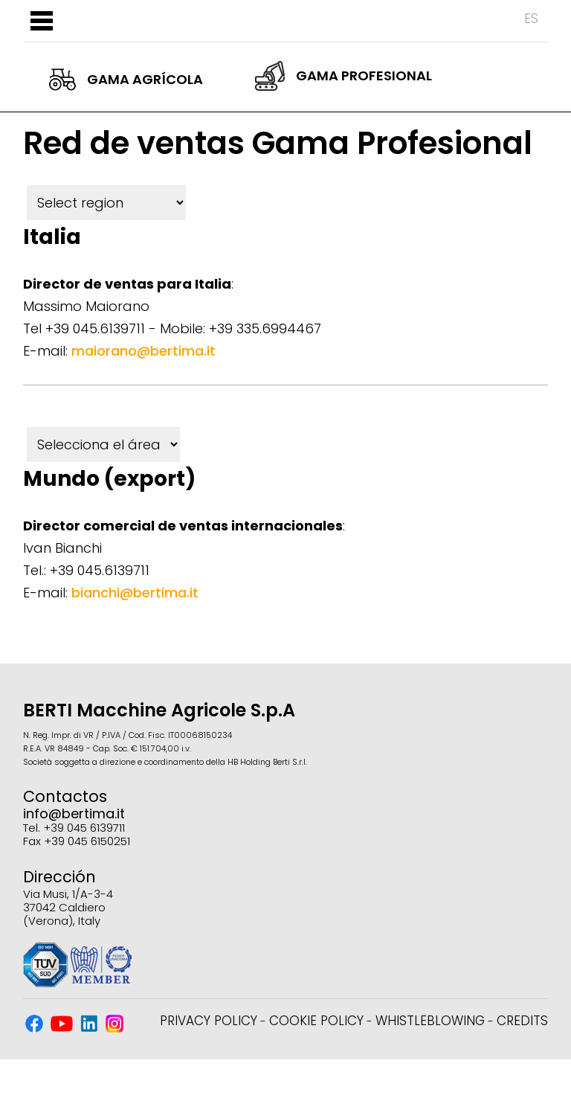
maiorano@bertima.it (143, 350)
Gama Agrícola (126, 79)
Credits (522, 1021)
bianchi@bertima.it (135, 592)
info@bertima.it (74, 813)
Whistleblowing (430, 1021)
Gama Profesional (343, 76)
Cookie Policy (316, 1021)
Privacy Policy (208, 1021)
